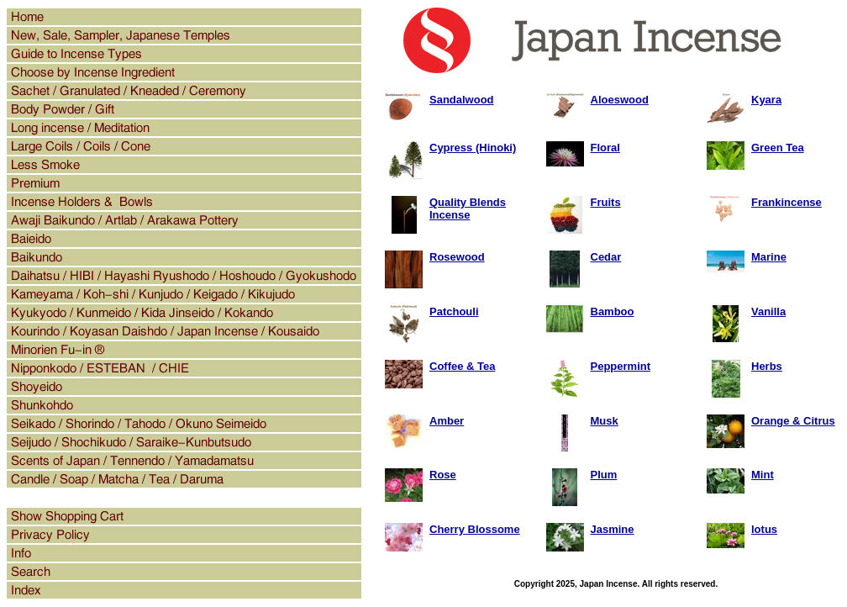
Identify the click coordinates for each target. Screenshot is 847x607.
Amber (446, 420)
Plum (604, 474)
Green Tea (777, 147)
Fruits (606, 202)
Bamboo (612, 311)
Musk (604, 420)
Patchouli (454, 311)
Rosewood (457, 257)
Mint (762, 474)
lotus (764, 529)
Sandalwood (461, 99)
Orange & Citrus (793, 420)
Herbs (766, 366)
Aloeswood (620, 99)
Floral (605, 147)
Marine (768, 257)
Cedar (606, 257)
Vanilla (768, 311)
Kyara (766, 99)
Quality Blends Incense (467, 208)
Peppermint (621, 366)
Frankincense (786, 202)
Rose (442, 474)
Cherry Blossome (474, 529)
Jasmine (612, 529)
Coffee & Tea (462, 366)
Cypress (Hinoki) (472, 147)
